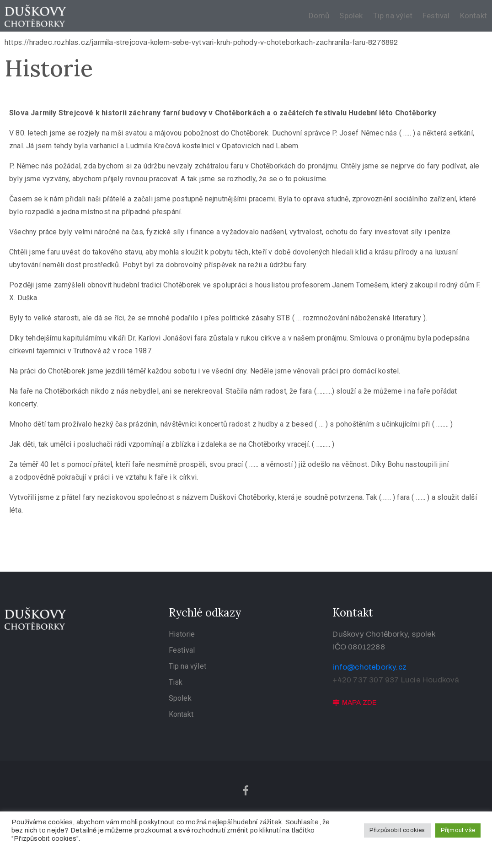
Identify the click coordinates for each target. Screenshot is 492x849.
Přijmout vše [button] (458, 830)
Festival (436, 15)
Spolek (351, 15)
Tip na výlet (392, 15)
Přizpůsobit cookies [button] (397, 830)
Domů (319, 15)
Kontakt (473, 15)
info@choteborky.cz (369, 667)
